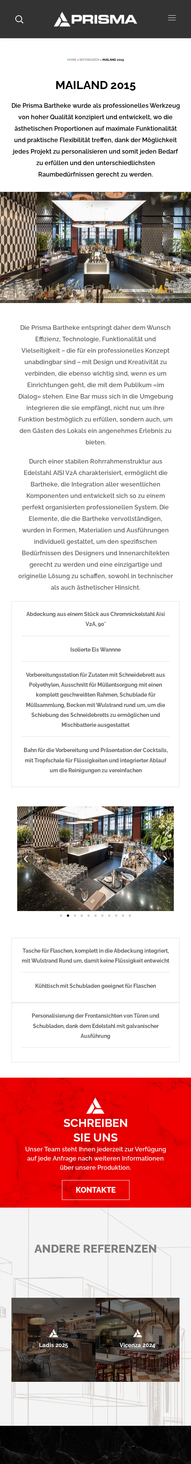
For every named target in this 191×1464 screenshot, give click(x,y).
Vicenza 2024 (137, 1345)
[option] (53, 1340)
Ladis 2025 (53, 1345)
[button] (26, 858)
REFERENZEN (89, 60)
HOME (71, 60)
